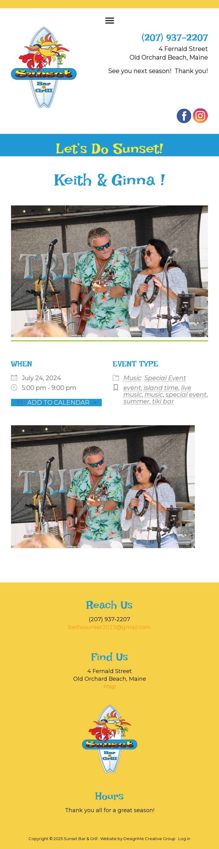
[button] (109, 20)
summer (136, 401)
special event (186, 394)
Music (132, 378)
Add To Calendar (53, 402)
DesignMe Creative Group (149, 838)
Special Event (165, 378)
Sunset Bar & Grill (50, 67)
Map (110, 686)
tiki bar (163, 401)
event (132, 387)
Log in (184, 838)
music (154, 394)
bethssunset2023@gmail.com (109, 627)
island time (161, 387)
